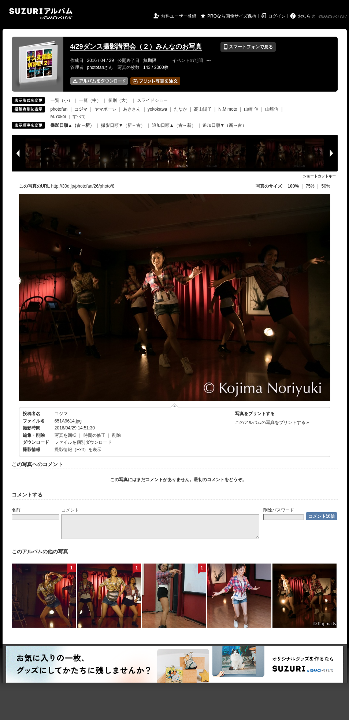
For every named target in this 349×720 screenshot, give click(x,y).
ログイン (277, 16)
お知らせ (306, 16)
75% (311, 186)
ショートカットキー (319, 176)
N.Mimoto (227, 109)
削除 (116, 435)
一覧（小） (62, 100)
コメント (70, 510)
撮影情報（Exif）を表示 (78, 449)
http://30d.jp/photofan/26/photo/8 (83, 186)
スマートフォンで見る (248, 47)
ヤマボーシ (105, 109)
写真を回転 (66, 435)
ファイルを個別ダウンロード (83, 442)
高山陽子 (203, 109)
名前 (16, 510)
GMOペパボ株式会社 (333, 17)
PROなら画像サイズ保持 (231, 16)
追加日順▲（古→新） (174, 125)
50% (325, 186)
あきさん (132, 109)
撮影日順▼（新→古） (123, 125)
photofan (59, 109)
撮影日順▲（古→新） (72, 125)
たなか (180, 109)
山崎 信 (251, 109)
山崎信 (271, 109)
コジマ (61, 413)
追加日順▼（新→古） (224, 125)
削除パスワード (278, 510)
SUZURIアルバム (41, 14)
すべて (79, 116)
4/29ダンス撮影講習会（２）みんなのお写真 (136, 46)
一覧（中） (90, 100)
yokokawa (157, 109)
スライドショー (152, 100)
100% (293, 186)
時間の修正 (94, 435)
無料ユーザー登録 (178, 16)
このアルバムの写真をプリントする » (272, 422)
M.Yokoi (58, 116)
